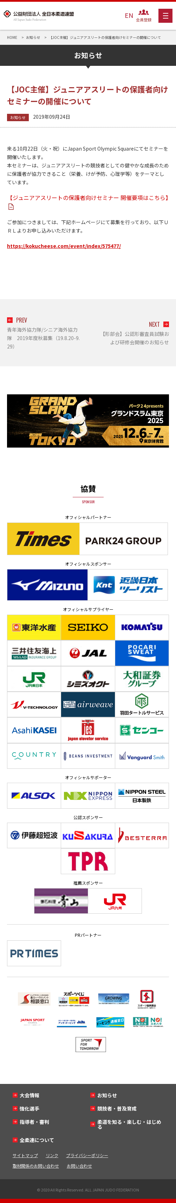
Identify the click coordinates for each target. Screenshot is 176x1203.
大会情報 (29, 1095)
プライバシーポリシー (87, 1155)
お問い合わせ (79, 1166)
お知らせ (18, 117)
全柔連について (37, 1140)
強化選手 (29, 1108)
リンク (52, 1155)
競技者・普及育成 (117, 1108)
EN (129, 15)
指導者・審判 (34, 1121)
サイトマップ (25, 1155)
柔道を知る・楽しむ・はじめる (129, 1124)
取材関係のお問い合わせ (36, 1166)
